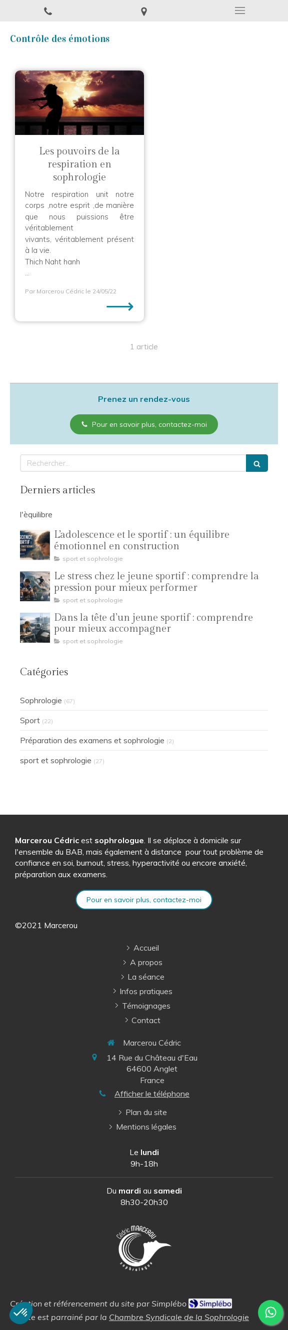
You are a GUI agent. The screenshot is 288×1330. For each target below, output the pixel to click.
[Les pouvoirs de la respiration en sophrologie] (79, 102)
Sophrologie (41, 700)
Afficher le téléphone (152, 1094)
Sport (30, 720)
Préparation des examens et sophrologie (92, 740)
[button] (21, 1313)
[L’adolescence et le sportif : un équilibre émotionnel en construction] (35, 545)
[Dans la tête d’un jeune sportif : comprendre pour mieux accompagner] (35, 628)
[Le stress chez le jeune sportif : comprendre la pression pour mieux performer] (35, 586)
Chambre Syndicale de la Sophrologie (179, 1317)
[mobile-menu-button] (240, 10)
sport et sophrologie (56, 760)
